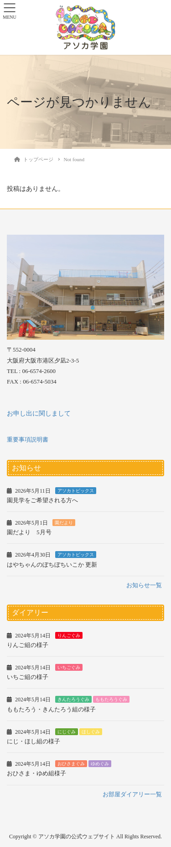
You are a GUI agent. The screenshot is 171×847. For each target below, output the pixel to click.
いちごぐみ (68, 667)
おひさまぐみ (71, 763)
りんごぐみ (68, 635)
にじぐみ (66, 731)
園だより (64, 522)
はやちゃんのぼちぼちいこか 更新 (52, 564)
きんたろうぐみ (73, 699)
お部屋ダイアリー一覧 (132, 794)
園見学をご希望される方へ (42, 500)
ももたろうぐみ (111, 699)
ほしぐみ (91, 731)
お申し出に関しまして (39, 413)
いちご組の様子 (27, 676)
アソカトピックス (75, 490)
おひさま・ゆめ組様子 (36, 773)
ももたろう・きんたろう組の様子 (51, 709)
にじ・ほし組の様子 (33, 741)
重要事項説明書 (27, 439)
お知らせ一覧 (144, 585)
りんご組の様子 (27, 645)
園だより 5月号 (29, 532)
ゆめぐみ (100, 763)
